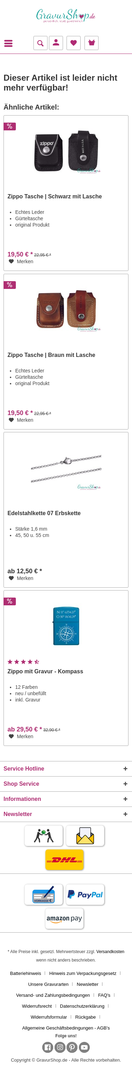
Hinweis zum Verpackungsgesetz (83, 973)
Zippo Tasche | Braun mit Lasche (51, 355)
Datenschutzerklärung (82, 1006)
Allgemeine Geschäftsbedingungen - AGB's (66, 1028)
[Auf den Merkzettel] (21, 261)
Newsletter (87, 984)
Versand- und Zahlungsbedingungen (53, 995)
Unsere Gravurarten (48, 984)
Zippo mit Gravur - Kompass (45, 671)
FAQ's (104, 995)
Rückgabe (85, 1017)
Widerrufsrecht (37, 1006)
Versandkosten (110, 951)
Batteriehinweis (25, 973)
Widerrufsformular (49, 1017)
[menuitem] (10, 43)
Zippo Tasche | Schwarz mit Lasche (54, 196)
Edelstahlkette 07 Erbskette (44, 513)
